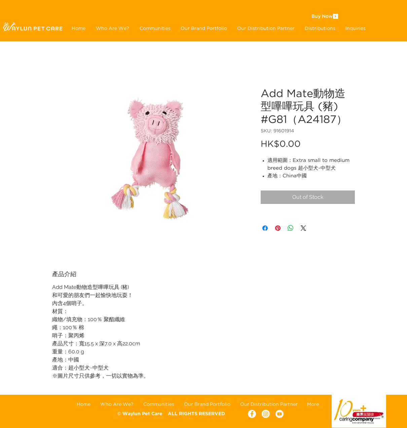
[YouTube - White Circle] (279, 414)
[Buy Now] (322, 16)
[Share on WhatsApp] (291, 228)
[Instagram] (266, 414)
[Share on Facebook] (265, 228)
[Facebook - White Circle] (252, 414)
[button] (204, 28)
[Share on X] (303, 228)
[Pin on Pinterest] (278, 228)
